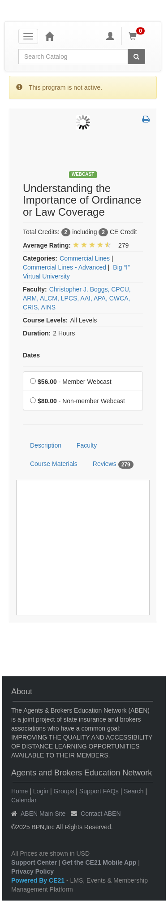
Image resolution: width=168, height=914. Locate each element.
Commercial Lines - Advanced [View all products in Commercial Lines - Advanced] (64, 267)
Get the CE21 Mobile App (99, 862)
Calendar (24, 800)
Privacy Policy (32, 871)
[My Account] (110, 36)
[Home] (49, 36)
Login (40, 791)
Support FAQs (99, 791)
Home (19, 791)
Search (133, 791)
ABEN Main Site (43, 813)
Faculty (87, 445)
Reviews (113, 464)
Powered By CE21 (38, 880)
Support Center (34, 862)
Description (45, 445)
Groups (63, 791)
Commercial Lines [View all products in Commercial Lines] (85, 258)
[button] (146, 120)
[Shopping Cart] (138, 36)
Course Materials (54, 463)
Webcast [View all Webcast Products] (83, 174)
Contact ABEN (101, 813)
